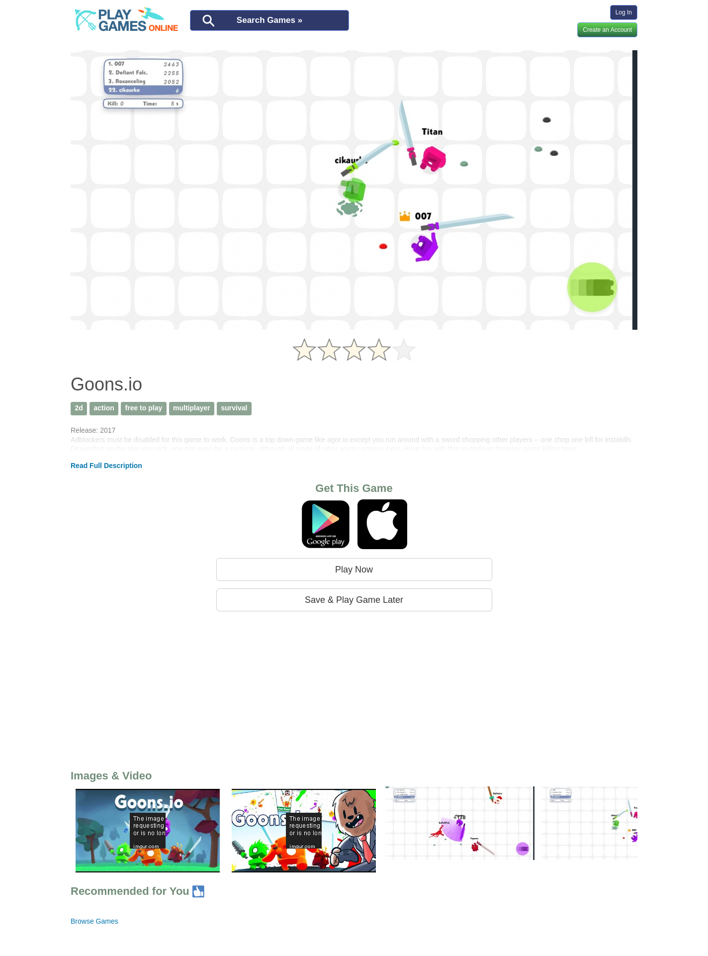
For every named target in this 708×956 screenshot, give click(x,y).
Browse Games (94, 921)
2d (79, 408)
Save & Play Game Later (354, 600)
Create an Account (607, 29)
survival (234, 408)
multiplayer (191, 408)
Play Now (354, 569)
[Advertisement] (354, 688)
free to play (144, 408)
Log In (624, 12)
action (104, 408)
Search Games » (269, 20)
